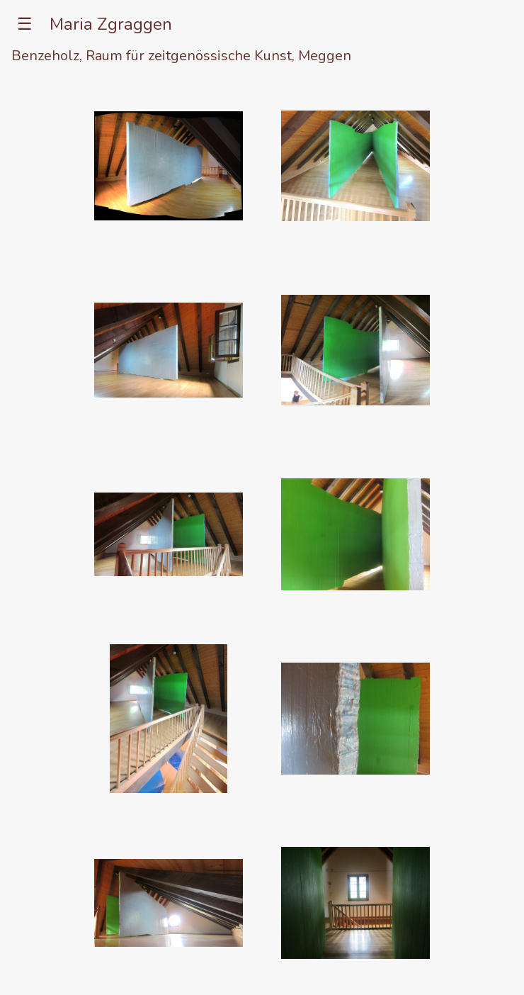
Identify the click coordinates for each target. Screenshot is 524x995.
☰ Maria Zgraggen (86, 24)
